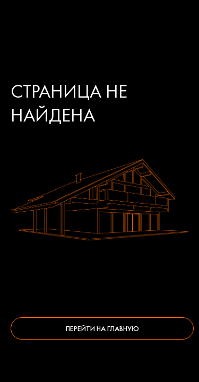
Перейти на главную (102, 328)
